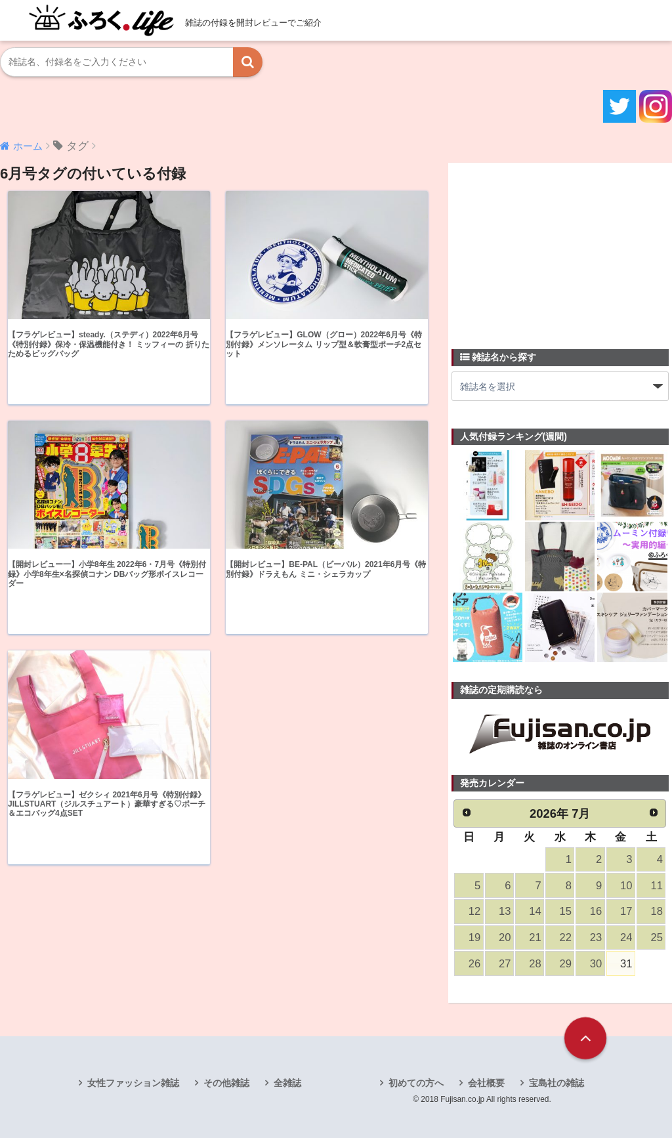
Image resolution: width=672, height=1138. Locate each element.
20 (505, 937)
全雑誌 (287, 1083)
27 (505, 964)
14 (535, 911)
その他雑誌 (226, 1083)
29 (566, 964)
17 (626, 911)
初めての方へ (416, 1083)
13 (505, 911)
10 (626, 885)
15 (566, 911)
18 (656, 911)
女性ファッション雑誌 (133, 1083)
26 (474, 964)
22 (566, 937)
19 (474, 937)
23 (596, 937)
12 (474, 911)
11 (656, 885)
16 (596, 911)
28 (535, 964)
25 (656, 937)
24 (626, 937)
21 (535, 937)
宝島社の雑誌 (556, 1083)
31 (626, 964)
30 (596, 964)
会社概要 (486, 1083)
